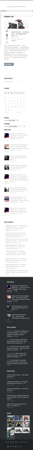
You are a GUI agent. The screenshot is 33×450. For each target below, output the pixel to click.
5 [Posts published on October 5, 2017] (14, 98)
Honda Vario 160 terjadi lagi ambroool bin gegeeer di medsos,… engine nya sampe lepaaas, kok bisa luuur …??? (17, 240)
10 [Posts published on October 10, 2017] (8, 101)
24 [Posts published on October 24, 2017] (8, 106)
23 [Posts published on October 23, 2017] (5, 106)
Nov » (18, 112)
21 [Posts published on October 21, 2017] (20, 104)
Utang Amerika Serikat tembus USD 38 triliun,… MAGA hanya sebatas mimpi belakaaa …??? (15, 246)
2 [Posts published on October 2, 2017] (5, 98)
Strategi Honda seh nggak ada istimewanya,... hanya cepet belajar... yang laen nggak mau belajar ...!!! (18, 397)
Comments (7, 42)
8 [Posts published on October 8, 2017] (23, 98)
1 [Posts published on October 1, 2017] (23, 95)
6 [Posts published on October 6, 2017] (17, 98)
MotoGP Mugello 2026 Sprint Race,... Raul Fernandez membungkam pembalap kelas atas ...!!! (19, 167)
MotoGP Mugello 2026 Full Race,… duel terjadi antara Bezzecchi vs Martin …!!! (19, 157)
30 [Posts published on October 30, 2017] (5, 109)
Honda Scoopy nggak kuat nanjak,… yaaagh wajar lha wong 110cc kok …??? (17, 272)
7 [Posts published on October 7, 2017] (20, 98)
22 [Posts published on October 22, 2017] (23, 104)
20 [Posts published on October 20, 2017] (17, 104)
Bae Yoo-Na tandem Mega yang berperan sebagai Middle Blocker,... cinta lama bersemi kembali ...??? (19, 189)
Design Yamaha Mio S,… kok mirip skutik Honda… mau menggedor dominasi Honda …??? (20, 33)
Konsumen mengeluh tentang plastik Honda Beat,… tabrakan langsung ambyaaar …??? (16, 266)
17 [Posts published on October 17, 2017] (8, 104)
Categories (6, 126)
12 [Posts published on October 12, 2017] (14, 101)
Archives (6, 120)
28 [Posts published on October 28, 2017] (20, 106)
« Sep (6, 112)
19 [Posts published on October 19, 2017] (14, 104)
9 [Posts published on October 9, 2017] (5, 101)
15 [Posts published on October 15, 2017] (23, 101)
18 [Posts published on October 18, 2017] (11, 104)
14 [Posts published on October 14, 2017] (20, 101)
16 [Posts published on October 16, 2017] (5, 104)
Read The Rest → (9, 64)
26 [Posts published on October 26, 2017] (14, 106)
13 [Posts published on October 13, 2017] (17, 101)
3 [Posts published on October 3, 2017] (8, 98)
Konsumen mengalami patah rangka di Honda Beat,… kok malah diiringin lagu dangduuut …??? (16, 260)
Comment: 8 (13, 40)
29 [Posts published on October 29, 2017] (23, 106)
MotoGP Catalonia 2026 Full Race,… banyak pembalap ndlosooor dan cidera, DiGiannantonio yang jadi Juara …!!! (16, 234)
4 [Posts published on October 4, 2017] (11, 98)
